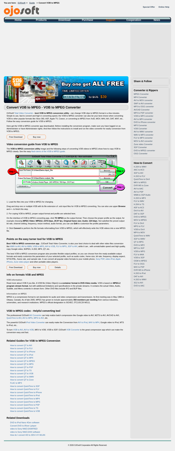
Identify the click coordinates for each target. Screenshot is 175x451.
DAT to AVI (138, 276)
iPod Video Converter (35, 322)
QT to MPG (139, 242)
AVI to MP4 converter (143, 119)
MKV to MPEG (140, 182)
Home (18, 20)
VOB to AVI (18, 330)
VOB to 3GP (139, 257)
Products (41, 20)
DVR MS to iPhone (142, 270)
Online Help (163, 7)
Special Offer (149, 7)
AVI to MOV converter (143, 100)
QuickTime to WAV (142, 236)
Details (58, 267)
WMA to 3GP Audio (142, 195)
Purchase (87, 20)
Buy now (36, 137)
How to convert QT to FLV (21, 348)
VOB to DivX (139, 229)
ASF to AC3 (139, 207)
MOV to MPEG (140, 220)
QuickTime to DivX (142, 179)
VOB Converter (73, 330)
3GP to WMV (139, 239)
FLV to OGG (139, 264)
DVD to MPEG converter (144, 150)
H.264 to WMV (140, 167)
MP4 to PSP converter (143, 113)
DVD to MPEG (140, 217)
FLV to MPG (61, 246)
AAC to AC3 (139, 170)
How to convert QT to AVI (21, 345)
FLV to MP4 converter (143, 138)
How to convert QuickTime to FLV (24, 389)
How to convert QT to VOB (21, 373)
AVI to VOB (50, 246)
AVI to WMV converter (143, 132)
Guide (32, 3)
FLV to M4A (139, 254)
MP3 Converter (140, 125)
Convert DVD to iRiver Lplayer (23, 426)
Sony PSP (100, 259)
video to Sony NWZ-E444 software (25, 432)
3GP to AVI (72, 246)
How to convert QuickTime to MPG (25, 402)
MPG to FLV (139, 226)
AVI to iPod (83, 322)
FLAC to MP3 (16, 383)
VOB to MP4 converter (143, 116)
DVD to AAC (139, 286)
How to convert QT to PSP (21, 367)
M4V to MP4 (94, 322)
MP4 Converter (140, 97)
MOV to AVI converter (143, 141)
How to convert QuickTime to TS (24, 408)
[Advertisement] (87, 49)
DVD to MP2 (139, 245)
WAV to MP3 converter (143, 135)
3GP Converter (140, 147)
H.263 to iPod (140, 273)
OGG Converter (140, 153)
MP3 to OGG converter (144, 106)
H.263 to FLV (139, 176)
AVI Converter (35, 315)
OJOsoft (21, 3)
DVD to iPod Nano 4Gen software (24, 422)
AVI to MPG (27, 318)
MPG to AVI (39, 318)
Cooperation (133, 20)
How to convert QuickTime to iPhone (26, 392)
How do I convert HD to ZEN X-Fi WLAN (27, 435)
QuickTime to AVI (14, 318)
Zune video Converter (143, 144)
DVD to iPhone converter (144, 122)
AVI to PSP (138, 192)
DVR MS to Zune (141, 185)
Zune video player (21, 262)
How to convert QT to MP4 (21, 358)
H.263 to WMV (140, 279)
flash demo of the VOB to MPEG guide (48, 151)
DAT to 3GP (139, 214)
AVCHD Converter (142, 110)
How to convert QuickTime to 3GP (25, 386)
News (157, 20)
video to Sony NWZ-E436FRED (24, 429)
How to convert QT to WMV (22, 377)
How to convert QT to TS (21, 370)
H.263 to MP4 (140, 198)
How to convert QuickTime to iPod (25, 395)
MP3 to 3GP (139, 248)
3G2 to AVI (138, 283)
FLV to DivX (139, 223)
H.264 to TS (139, 204)
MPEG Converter (141, 94)
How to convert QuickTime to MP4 (25, 399)
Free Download (15, 137)
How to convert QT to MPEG (22, 361)
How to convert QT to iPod (21, 355)
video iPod (110, 259)
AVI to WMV (27, 246)
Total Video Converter (23, 113)
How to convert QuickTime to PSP (25, 405)
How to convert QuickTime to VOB (25, 411)
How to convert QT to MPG (22, 364)
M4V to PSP (139, 267)
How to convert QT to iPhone (22, 352)
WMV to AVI (15, 246)
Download (64, 20)
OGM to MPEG (140, 261)
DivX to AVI (139, 210)
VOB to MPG (38, 246)
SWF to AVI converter (143, 103)
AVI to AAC (138, 189)
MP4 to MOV (139, 232)
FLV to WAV (139, 201)
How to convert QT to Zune (22, 380)
